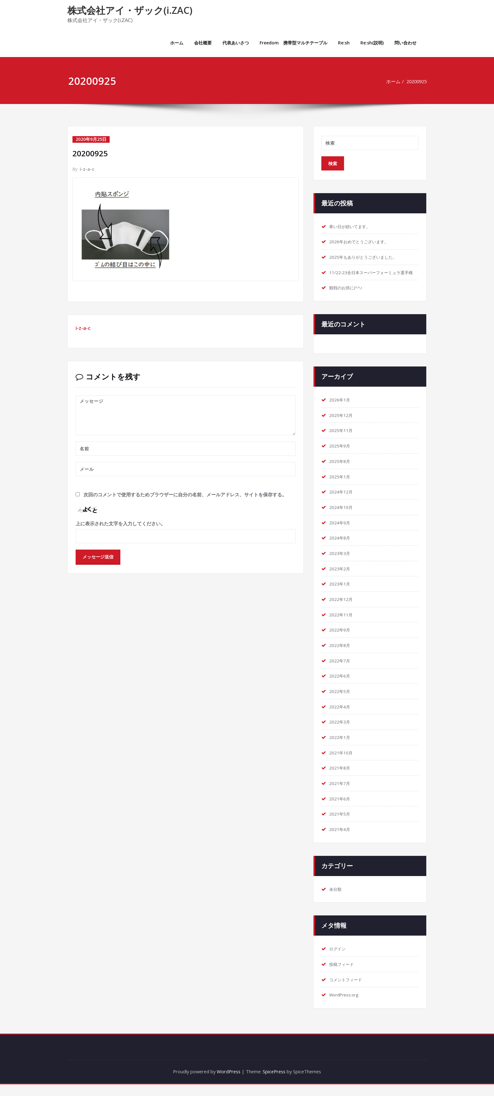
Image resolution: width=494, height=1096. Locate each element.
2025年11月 (342, 439)
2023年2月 (341, 578)
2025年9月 (341, 454)
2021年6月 (341, 809)
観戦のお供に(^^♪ (348, 296)
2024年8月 (341, 547)
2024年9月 (341, 531)
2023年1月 (341, 593)
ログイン (338, 960)
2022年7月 (341, 670)
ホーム (176, 43)
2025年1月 (341, 485)
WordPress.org (346, 1006)
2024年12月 (342, 501)
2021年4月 (341, 840)
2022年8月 (341, 655)
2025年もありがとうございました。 (368, 257)
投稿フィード (343, 975)
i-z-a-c (87, 169)
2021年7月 (341, 794)
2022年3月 (341, 732)
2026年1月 (341, 408)
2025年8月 (341, 470)
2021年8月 (341, 779)
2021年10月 (342, 763)
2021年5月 (341, 825)
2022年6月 (341, 686)
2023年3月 (341, 562)
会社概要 (203, 43)
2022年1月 (341, 748)
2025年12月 (342, 423)
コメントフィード (348, 991)
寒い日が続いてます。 (352, 226)
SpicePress (275, 1083)
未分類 (336, 900)
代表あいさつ (235, 43)
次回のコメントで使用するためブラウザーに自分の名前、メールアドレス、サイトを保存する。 (185, 494)
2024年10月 (342, 516)
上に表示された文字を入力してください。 (120, 523)
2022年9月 (341, 640)
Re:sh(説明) (372, 43)
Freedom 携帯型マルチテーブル (293, 43)
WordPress (227, 1083)
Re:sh (344, 43)
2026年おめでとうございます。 (363, 242)
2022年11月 (342, 624)
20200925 (415, 81)
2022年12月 (342, 609)
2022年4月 (341, 717)
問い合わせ (405, 43)
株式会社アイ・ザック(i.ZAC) (129, 10)
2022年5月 (341, 701)
